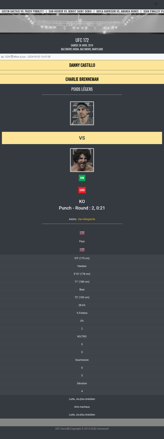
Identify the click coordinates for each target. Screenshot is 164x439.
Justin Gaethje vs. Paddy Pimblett (23, 11)
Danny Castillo (82, 65)
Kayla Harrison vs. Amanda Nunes (118, 11)
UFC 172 (82, 40)
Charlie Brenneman (82, 79)
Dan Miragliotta (86, 219)
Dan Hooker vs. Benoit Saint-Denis (70, 11)
